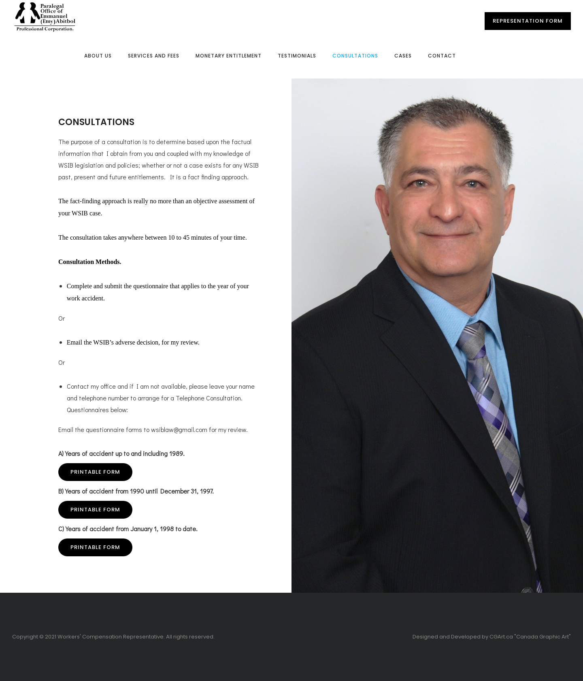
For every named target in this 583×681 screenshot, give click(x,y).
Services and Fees (153, 55)
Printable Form (95, 472)
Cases (403, 55)
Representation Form (528, 21)
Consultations (355, 55)
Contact (442, 55)
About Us (98, 55)
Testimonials (297, 55)
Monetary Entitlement (229, 55)
